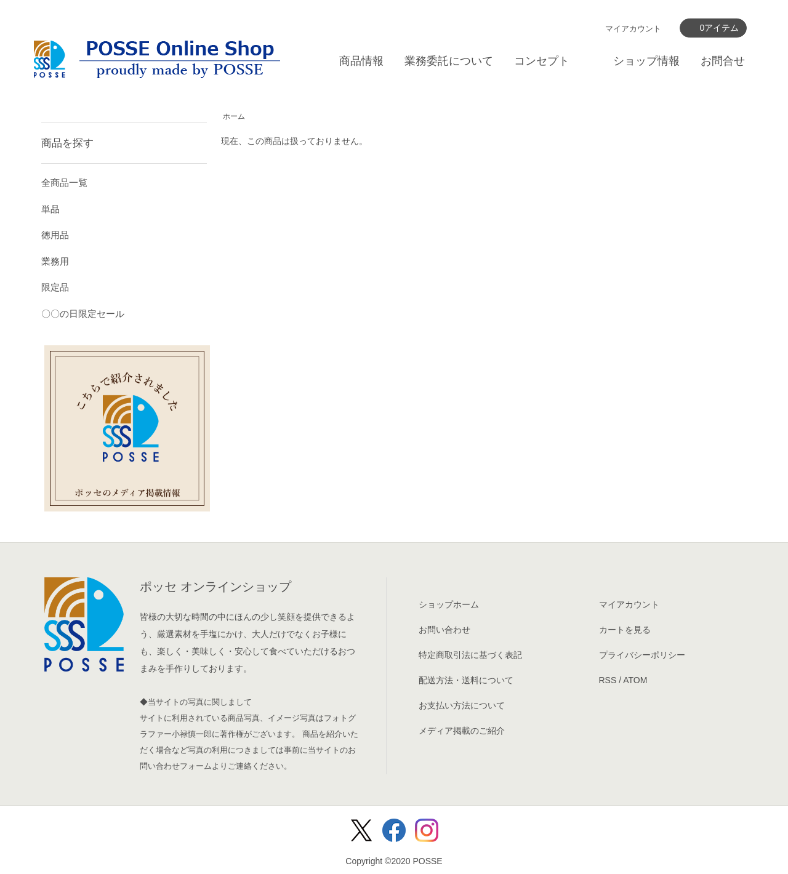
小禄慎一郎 (192, 734)
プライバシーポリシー (642, 655)
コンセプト (541, 61)
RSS (608, 680)
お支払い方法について (462, 705)
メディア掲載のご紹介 (462, 731)
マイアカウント (633, 28)
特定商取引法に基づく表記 (470, 655)
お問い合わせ (444, 630)
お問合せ (723, 61)
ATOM (635, 680)
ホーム (234, 116)
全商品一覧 (64, 182)
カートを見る (625, 630)
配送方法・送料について (466, 680)
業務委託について (448, 61)
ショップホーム (449, 604)
